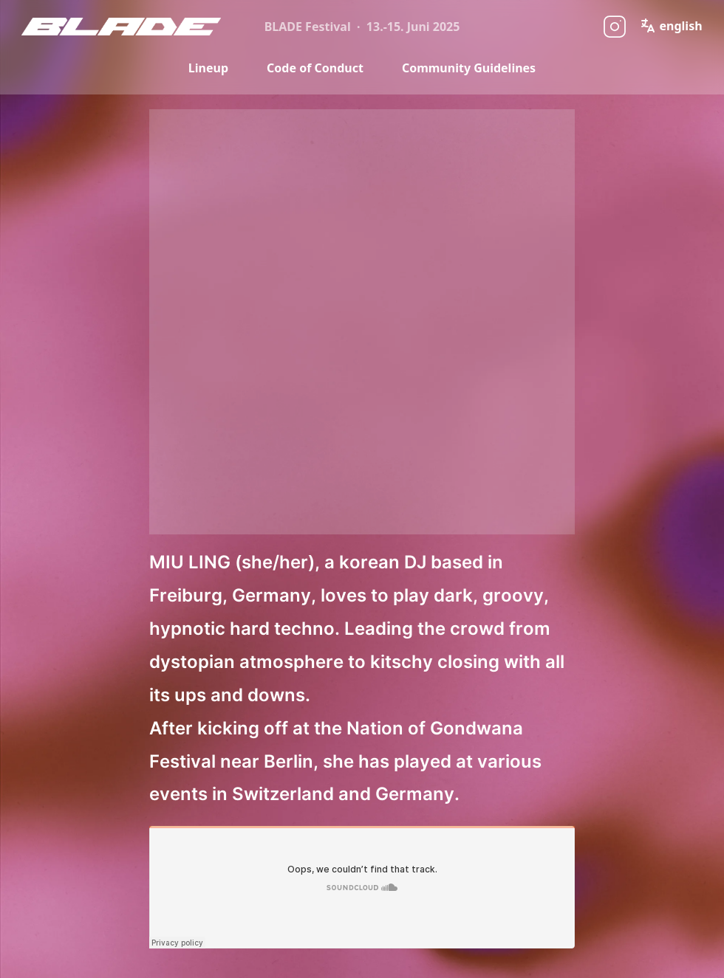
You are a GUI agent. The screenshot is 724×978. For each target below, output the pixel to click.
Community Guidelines (469, 68)
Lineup (208, 68)
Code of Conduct (315, 68)
